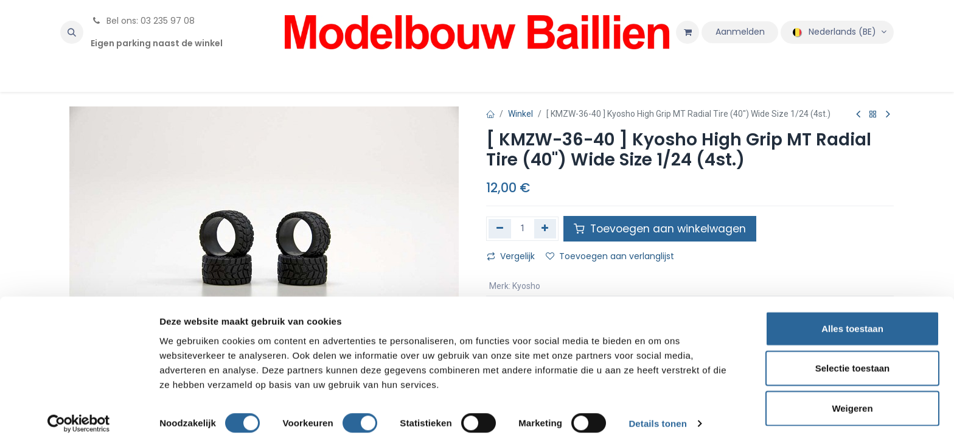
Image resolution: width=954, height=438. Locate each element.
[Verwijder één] (500, 228)
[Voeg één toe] (545, 228)
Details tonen (657, 414)
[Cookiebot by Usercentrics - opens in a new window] (79, 414)
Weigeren (852, 398)
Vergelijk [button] (511, 256)
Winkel (520, 114)
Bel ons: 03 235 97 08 (143, 21)
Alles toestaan (852, 318)
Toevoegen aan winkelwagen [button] (660, 228)
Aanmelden (740, 32)
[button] (71, 32)
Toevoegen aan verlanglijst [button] (610, 256)
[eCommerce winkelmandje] (687, 32)
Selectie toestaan (852, 358)
